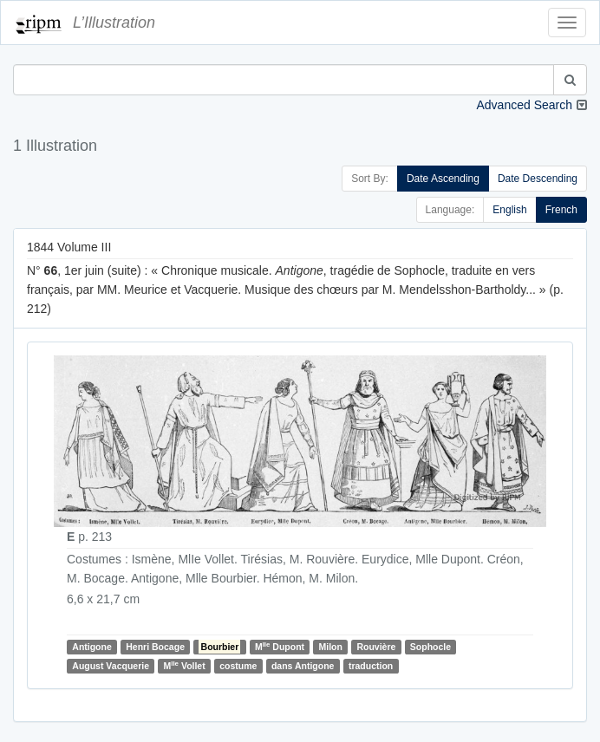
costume (238, 666)
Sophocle (430, 646)
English (509, 210)
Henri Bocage (155, 646)
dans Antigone (303, 666)
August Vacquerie (110, 666)
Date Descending (537, 178)
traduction (371, 666)
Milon (330, 646)
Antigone (92, 646)
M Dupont (279, 646)
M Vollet (184, 665)
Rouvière (375, 646)
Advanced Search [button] (524, 105)
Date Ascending (443, 178)
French (561, 210)
